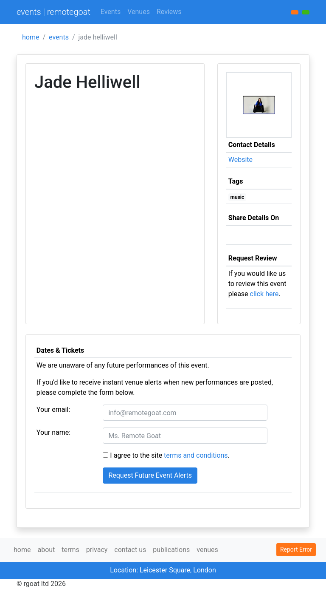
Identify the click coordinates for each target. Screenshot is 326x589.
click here (264, 294)
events (59, 37)
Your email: (53, 409)
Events (111, 12)
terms (70, 550)
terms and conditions (196, 455)
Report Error (296, 549)
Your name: (53, 432)
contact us (130, 550)
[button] (305, 12)
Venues (138, 12)
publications (171, 550)
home (30, 37)
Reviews (169, 12)
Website (240, 160)
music (237, 197)
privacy (97, 550)
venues (207, 550)
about (46, 550)
